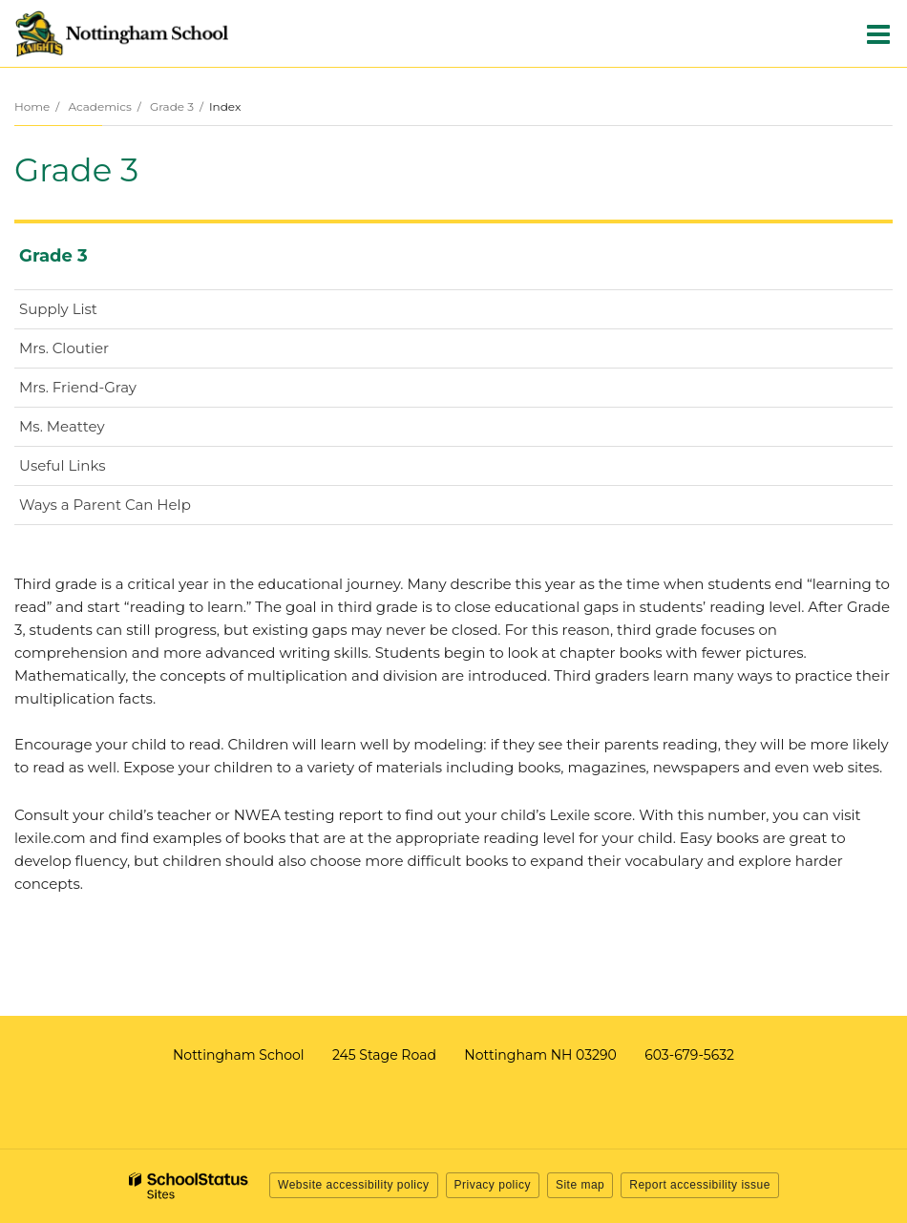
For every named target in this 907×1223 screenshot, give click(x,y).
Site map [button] (580, 1184)
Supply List (58, 309)
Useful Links (62, 465)
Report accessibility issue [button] (699, 1184)
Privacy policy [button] (492, 1184)
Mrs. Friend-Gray (108, 391)
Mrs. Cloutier (64, 348)
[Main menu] (878, 33)
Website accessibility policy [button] (354, 1184)
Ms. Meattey (92, 430)
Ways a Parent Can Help (105, 505)
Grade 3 (172, 106)
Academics (99, 106)
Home (32, 106)
